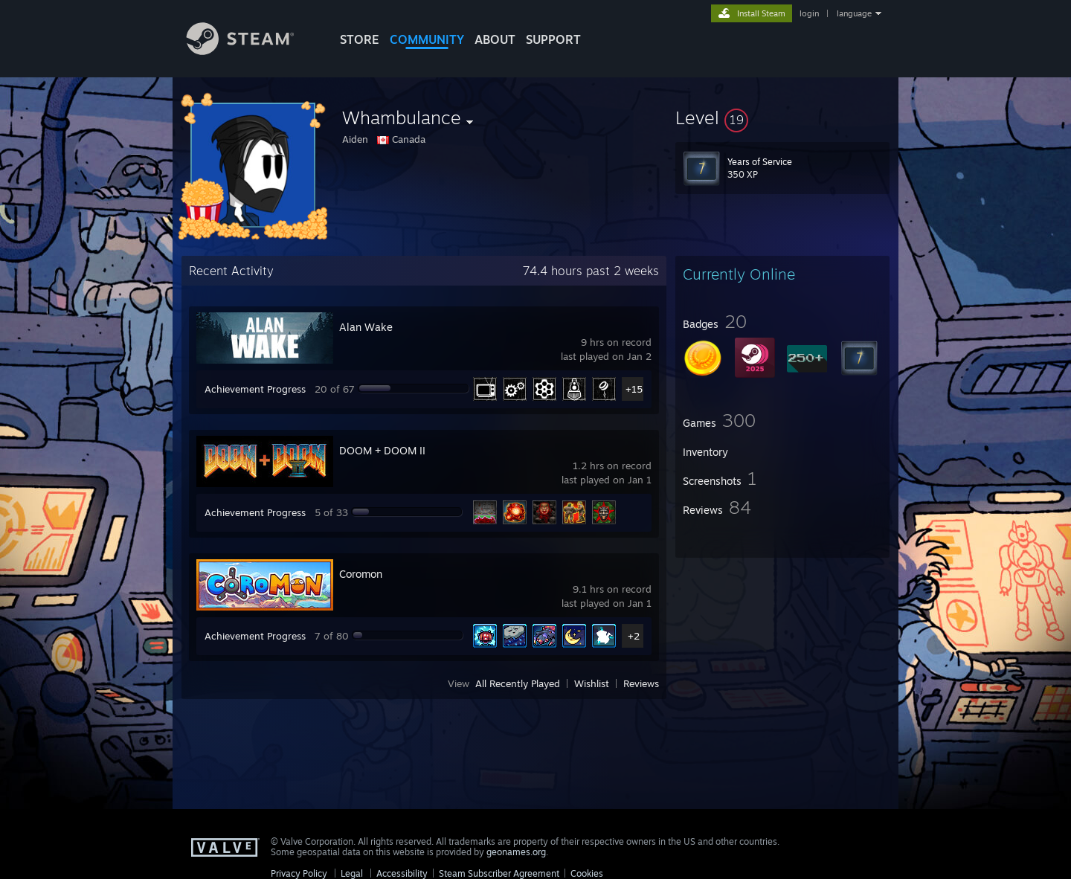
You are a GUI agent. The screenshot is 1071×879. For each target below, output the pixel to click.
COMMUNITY (427, 39)
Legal (352, 873)
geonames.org (516, 851)
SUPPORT (553, 39)
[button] (782, 117)
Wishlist (591, 683)
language (854, 13)
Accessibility (402, 873)
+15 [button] (634, 389)
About (495, 39)
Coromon (360, 573)
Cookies (586, 873)
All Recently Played (517, 683)
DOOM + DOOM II (382, 450)
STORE (359, 39)
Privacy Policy (299, 873)
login (809, 13)
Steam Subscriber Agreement (499, 873)
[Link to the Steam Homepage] (251, 51)
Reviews (641, 683)
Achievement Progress (255, 389)
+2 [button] (634, 636)
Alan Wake (366, 327)
